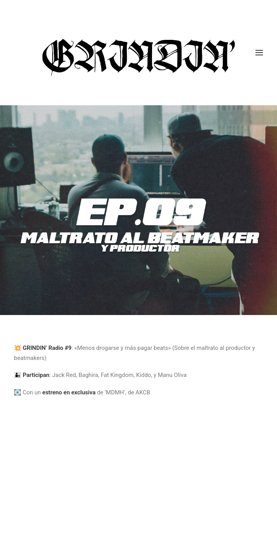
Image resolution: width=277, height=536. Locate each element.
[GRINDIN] (138, 52)
